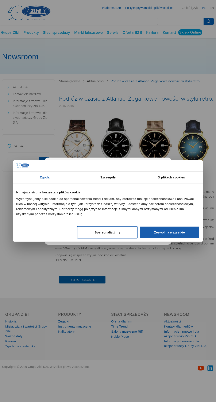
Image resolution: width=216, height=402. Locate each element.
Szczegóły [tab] (108, 177)
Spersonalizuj (107, 232)
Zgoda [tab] (45, 177)
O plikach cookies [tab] (171, 177)
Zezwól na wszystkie (169, 232)
